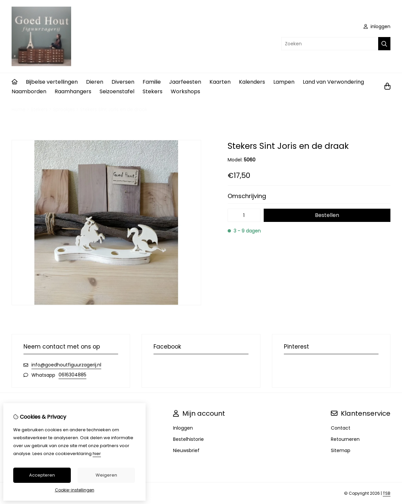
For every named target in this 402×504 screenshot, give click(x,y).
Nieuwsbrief (186, 450)
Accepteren (42, 475)
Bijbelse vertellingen (52, 82)
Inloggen (183, 428)
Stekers (152, 91)
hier (97, 453)
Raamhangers (73, 91)
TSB (386, 493)
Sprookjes (64, 109)
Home (18, 109)
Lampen (283, 82)
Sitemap (340, 450)
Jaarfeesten (185, 82)
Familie (152, 82)
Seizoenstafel (117, 91)
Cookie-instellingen (74, 490)
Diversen (123, 82)
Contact (340, 428)
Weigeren (106, 475)
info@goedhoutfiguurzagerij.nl (66, 364)
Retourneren (345, 439)
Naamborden (29, 91)
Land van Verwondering (333, 82)
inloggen (377, 26)
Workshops (185, 91)
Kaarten (220, 82)
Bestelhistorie (188, 439)
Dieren (94, 82)
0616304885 (72, 374)
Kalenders (252, 82)
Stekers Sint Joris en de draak (113, 109)
